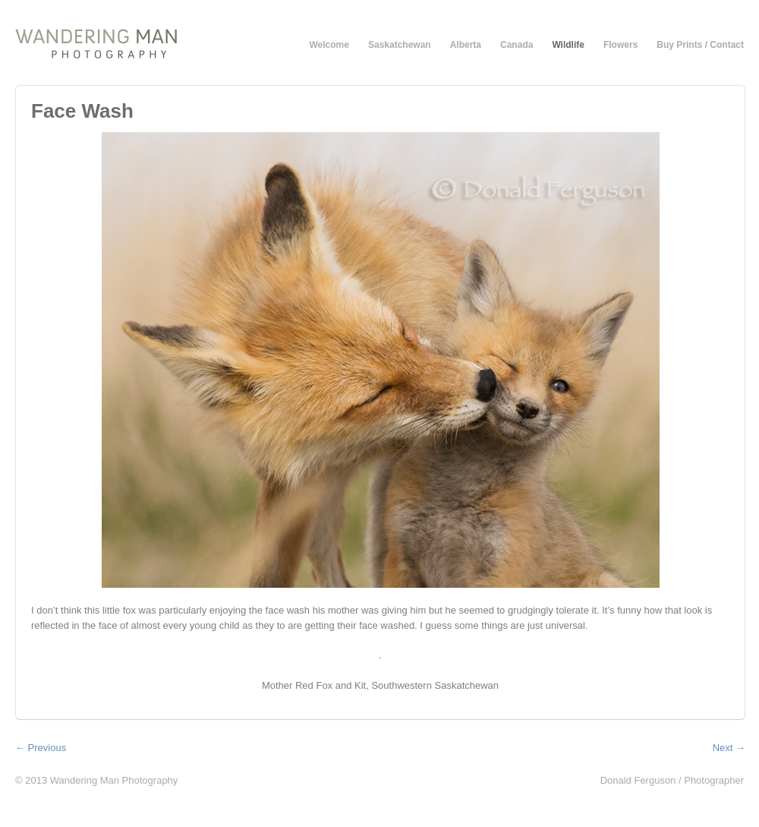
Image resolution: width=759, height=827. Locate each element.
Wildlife (568, 44)
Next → (729, 748)
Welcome (329, 44)
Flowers (620, 44)
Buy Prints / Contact (700, 44)
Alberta (465, 44)
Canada (516, 44)
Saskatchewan (399, 44)
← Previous (40, 748)
